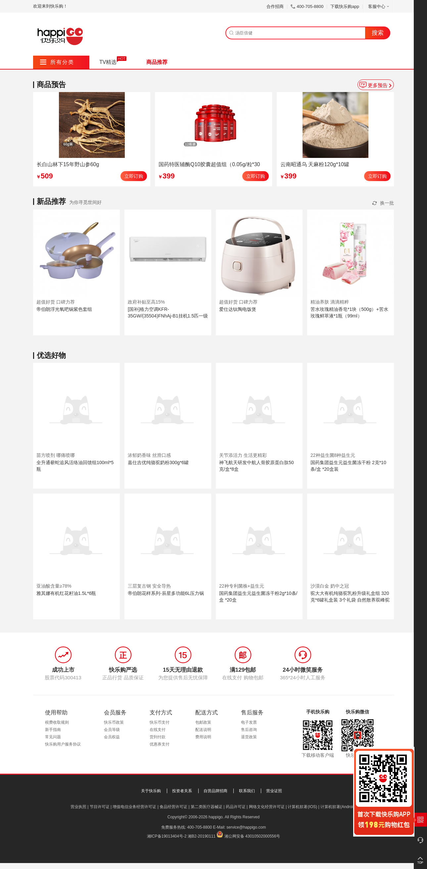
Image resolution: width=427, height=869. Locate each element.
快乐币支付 (159, 722)
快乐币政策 (114, 722)
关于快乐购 (151, 791)
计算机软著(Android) (338, 806)
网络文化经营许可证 (267, 806)
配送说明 (203, 729)
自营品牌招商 (215, 791)
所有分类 (57, 62)
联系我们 (247, 791)
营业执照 (78, 806)
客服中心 (379, 6)
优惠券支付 (159, 744)
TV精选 (108, 62)
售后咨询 (249, 729)
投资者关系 (182, 791)
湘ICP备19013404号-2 (167, 836)
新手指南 (53, 729)
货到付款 (158, 737)
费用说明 (203, 737)
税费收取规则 (57, 722)
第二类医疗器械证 (206, 806)
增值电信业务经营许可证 (134, 806)
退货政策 (249, 737)
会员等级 (112, 729)
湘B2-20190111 (201, 836)
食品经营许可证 (173, 806)
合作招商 (275, 6)
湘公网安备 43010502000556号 (252, 836)
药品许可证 (236, 806)
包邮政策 (203, 722)
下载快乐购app (344, 6)
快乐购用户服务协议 (63, 744)
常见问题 (53, 737)
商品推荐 (156, 62)
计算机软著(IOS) (302, 806)
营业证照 (274, 791)
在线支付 (158, 729)
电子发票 (249, 722)
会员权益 (112, 737)
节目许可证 (100, 806)
